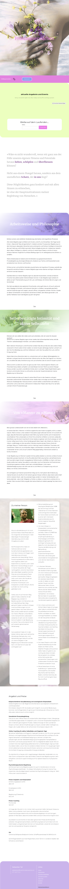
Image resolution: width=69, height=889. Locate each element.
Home (39, 870)
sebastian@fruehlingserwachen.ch (23, 870)
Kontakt (40, 882)
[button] (14, 79)
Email (23, 124)
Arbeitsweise (41, 872)
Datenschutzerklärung (43, 887)
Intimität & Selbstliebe (43, 874)
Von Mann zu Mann (42, 876)
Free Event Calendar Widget (58, 103)
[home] (6, 79)
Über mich (40, 878)
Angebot (40, 880)
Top (34, 306)
